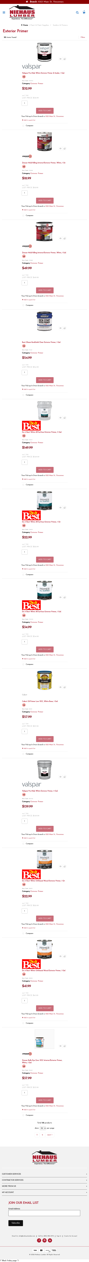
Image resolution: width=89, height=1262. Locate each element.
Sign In (59, 1236)
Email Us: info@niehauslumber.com (23, 1236)
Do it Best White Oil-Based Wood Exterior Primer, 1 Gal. (44, 970)
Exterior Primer (36, 84)
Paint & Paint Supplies (39, 25)
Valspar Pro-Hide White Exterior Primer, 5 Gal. (40, 791)
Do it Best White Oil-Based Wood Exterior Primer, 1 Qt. (43, 881)
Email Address (14, 1209)
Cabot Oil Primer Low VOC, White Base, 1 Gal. (40, 701)
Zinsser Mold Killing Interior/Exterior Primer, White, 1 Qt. (44, 163)
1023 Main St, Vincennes (54, 116)
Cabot (24, 695)
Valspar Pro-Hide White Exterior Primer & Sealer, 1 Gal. (43, 73)
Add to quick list (28, 120)
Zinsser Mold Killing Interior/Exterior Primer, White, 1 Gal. (44, 253)
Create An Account (70, 1236)
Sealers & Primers (60, 25)
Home (24, 25)
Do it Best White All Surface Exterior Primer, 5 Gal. (42, 432)
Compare (27, 126)
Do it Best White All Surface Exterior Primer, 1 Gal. (41, 612)
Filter (83, 37)
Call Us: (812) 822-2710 (46, 1236)
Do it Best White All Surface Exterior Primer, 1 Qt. (41, 522)
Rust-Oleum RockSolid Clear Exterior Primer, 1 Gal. (41, 342)
